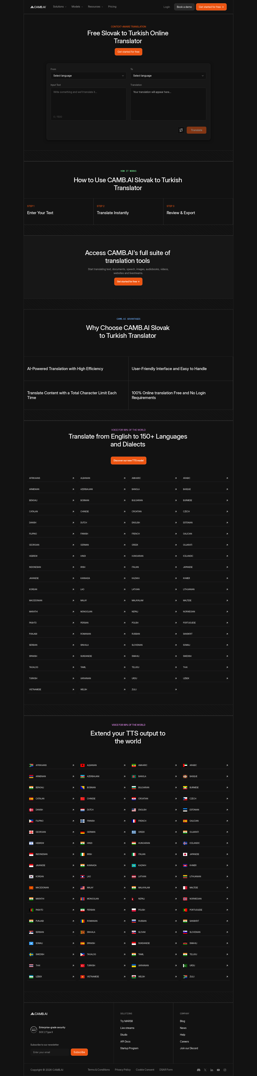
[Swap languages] (181, 130)
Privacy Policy (123, 1069)
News (183, 1028)
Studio (123, 1034)
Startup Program (129, 1048)
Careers (184, 1041)
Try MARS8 (126, 1021)
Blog (182, 1021)
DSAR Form (166, 1069)
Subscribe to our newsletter (44, 1044)
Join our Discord (189, 1048)
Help (182, 1034)
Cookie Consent (145, 1069)
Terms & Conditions (99, 1069)
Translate (196, 130)
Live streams (127, 1028)
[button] (59, 7)
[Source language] (89, 75)
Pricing (112, 6)
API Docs (125, 1041)
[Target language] (168, 75)
